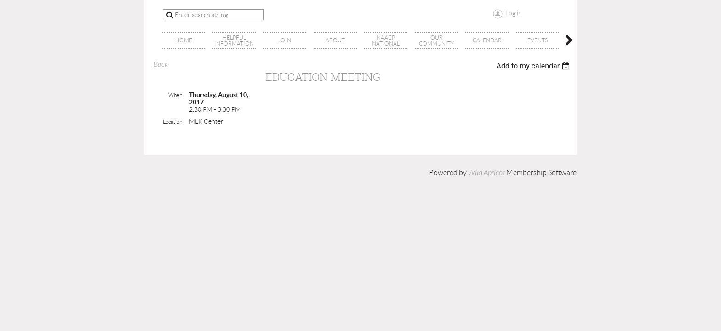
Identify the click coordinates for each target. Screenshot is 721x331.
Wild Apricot (486, 173)
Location (172, 122)
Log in (513, 13)
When (175, 95)
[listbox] (534, 66)
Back (161, 64)
